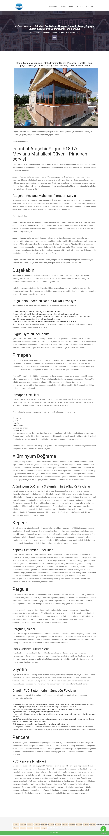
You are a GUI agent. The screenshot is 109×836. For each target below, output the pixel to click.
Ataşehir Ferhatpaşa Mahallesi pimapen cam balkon (58, 824)
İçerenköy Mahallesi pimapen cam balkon (86, 824)
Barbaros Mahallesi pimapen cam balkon (65, 824)
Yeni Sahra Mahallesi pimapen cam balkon (37, 828)
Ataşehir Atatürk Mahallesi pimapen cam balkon (51, 824)
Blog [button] (80, 6)
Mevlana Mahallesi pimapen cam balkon (23, 824)
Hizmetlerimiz (67, 6)
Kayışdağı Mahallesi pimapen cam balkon (93, 824)
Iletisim (89, 6)
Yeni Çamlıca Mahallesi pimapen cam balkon (30, 828)
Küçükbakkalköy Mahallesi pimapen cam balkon (16, 828)
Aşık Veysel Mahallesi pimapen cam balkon (44, 824)
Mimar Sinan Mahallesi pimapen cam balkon (30, 824)
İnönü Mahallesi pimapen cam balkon (16, 824)
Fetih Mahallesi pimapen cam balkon (79, 824)
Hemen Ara (54, 833)
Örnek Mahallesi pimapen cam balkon (37, 824)
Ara (54, 37)
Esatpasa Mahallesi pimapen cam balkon (72, 824)
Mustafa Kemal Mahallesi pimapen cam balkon (23, 828)
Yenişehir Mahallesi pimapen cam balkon (44, 828)
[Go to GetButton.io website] (103, 833)
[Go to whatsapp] (103, 829)
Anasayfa (53, 6)
